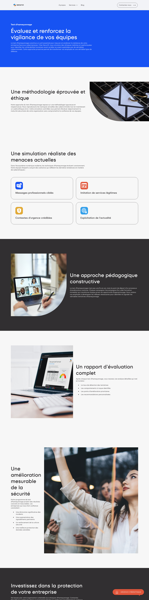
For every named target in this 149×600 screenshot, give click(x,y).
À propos (62, 5)
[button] (73, 5)
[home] (18, 5)
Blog (82, 5)
